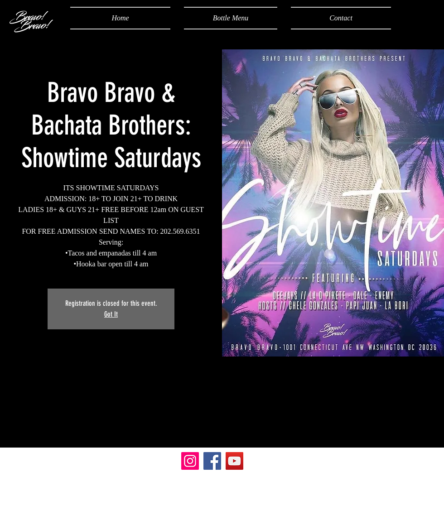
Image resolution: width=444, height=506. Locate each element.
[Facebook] (212, 461)
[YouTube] (234, 461)
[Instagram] (190, 461)
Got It (111, 314)
